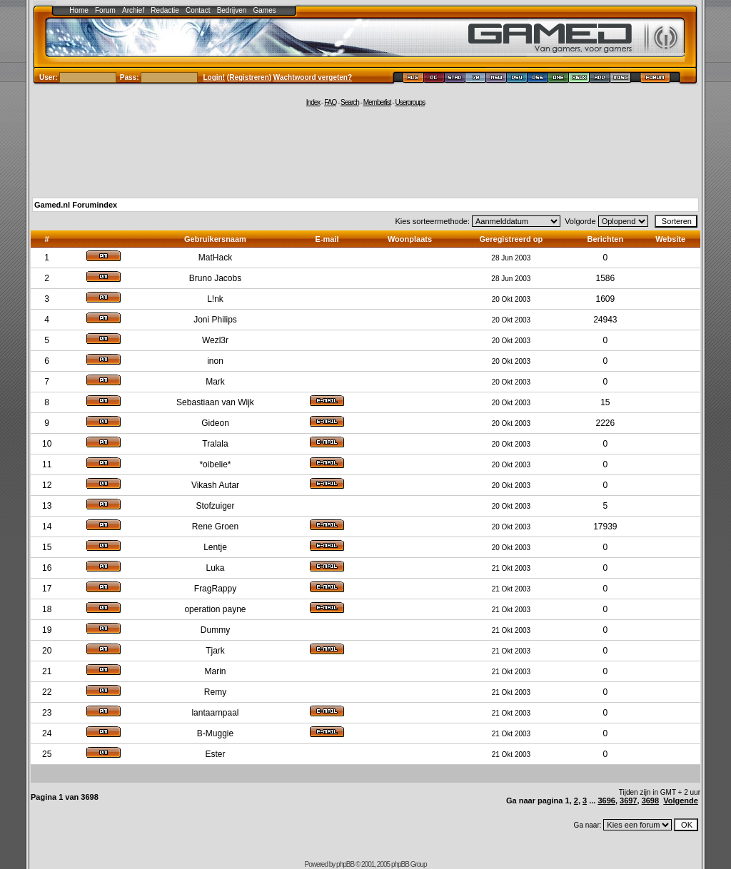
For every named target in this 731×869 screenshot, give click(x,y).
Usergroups (410, 102)
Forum (105, 10)
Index (313, 102)
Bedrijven (232, 10)
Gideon (215, 423)
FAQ (330, 102)
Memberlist (377, 102)
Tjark (215, 651)
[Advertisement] (365, 151)
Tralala (215, 444)
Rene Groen (215, 527)
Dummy (215, 630)
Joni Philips (215, 320)
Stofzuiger (215, 506)
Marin (215, 671)
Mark (215, 382)
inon (215, 361)
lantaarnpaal (214, 713)
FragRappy (215, 589)
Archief (133, 10)
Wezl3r (215, 340)
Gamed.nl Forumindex (75, 204)
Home (79, 10)
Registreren (249, 77)
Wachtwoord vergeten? (312, 77)
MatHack (215, 258)
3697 (628, 800)
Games (264, 10)
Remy (215, 692)
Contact (198, 10)
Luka (215, 568)
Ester (215, 754)
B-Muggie (215, 733)
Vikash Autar (215, 485)
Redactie (164, 10)
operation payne (215, 609)
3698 (650, 800)
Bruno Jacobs (215, 278)
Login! (214, 77)
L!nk (215, 299)
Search (350, 102)
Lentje (215, 547)
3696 (606, 800)
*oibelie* (215, 464)
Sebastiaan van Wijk (215, 402)
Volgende (680, 800)
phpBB (345, 864)
